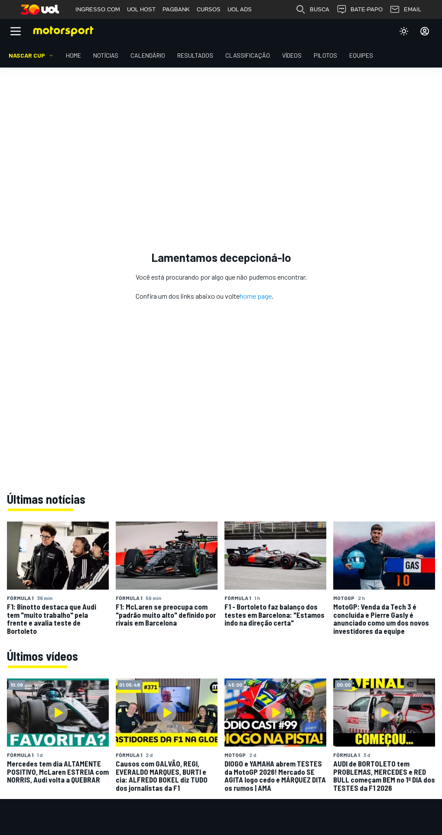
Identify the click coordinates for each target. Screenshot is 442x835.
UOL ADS (240, 9)
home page (256, 296)
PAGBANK (176, 9)
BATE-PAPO (359, 9)
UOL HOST (141, 9)
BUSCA (312, 9)
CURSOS (209, 9)
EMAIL (405, 9)
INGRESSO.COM (97, 9)
